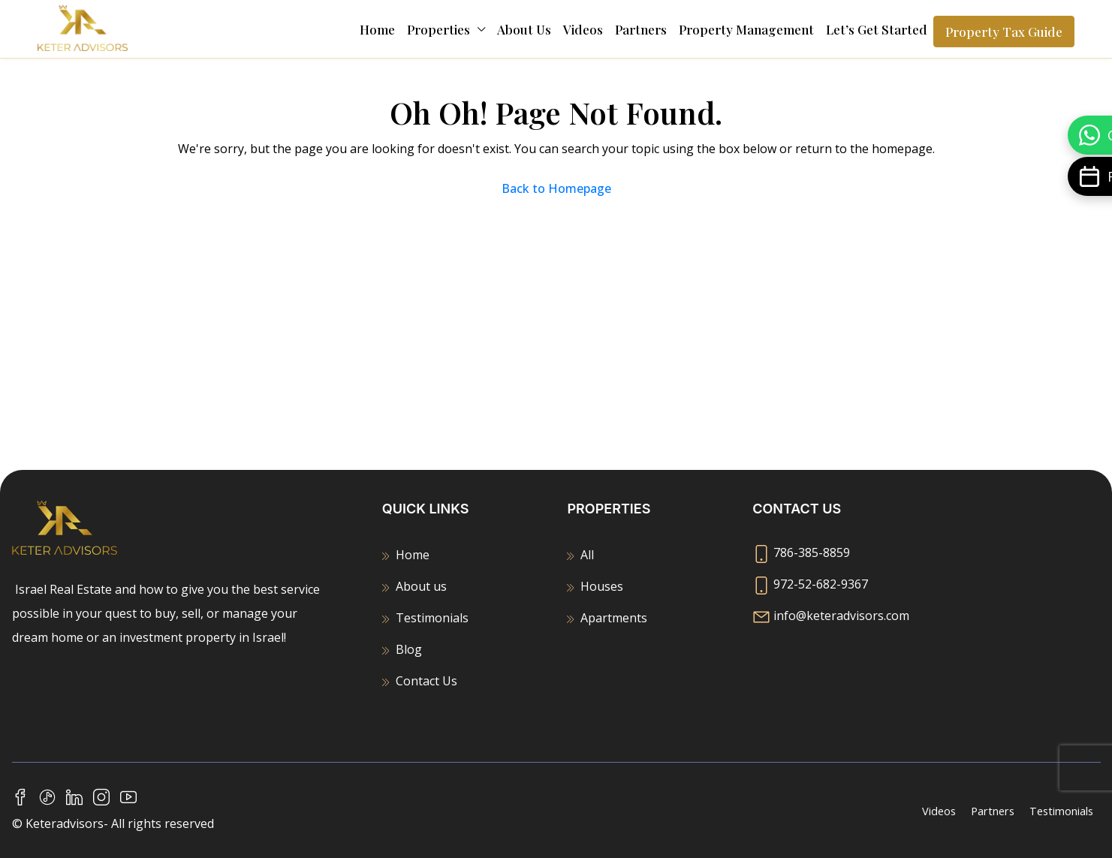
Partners (641, 29)
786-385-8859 (811, 552)
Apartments (613, 618)
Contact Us (426, 681)
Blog (409, 649)
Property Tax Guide (1003, 31)
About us (524, 29)
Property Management (746, 29)
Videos (583, 29)
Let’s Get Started (876, 29)
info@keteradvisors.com (841, 615)
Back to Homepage (556, 188)
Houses (601, 586)
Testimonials (432, 618)
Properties (438, 29)
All (587, 554)
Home (377, 29)
